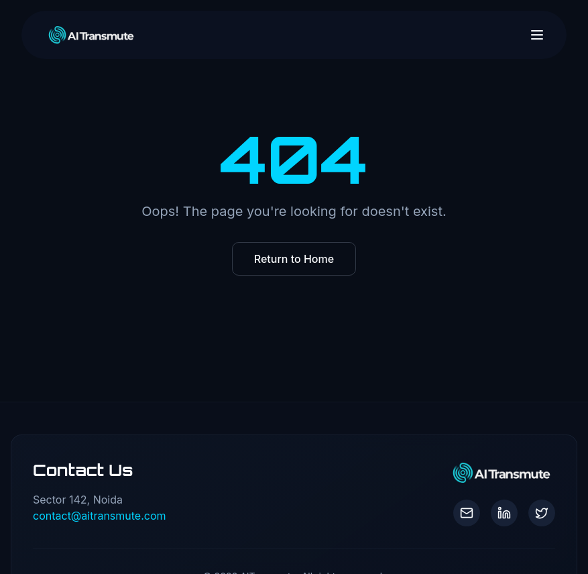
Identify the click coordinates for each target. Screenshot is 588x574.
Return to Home (294, 259)
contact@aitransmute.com (99, 515)
